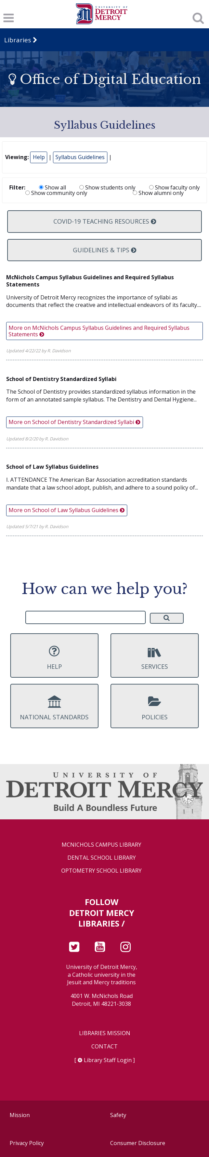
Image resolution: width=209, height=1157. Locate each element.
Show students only (107, 187)
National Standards (54, 708)
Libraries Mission (104, 1033)
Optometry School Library (101, 870)
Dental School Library (101, 858)
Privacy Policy (27, 1143)
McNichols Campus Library (101, 845)
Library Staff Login (108, 1060)
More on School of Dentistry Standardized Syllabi (74, 422)
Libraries (17, 40)
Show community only (56, 193)
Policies (154, 708)
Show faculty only (174, 187)
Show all (52, 187)
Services (154, 657)
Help (39, 157)
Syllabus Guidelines (80, 157)
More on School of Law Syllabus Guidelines (67, 510)
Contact (104, 1046)
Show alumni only (158, 193)
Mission (20, 1115)
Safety (118, 1115)
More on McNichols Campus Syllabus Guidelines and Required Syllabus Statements (99, 331)
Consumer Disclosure (137, 1143)
